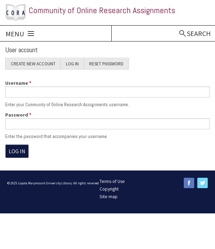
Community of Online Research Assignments (102, 10)
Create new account (33, 64)
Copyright (109, 189)
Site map (109, 197)
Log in (75, 65)
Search (199, 33)
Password (18, 114)
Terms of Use (112, 181)
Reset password (106, 64)
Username (18, 83)
